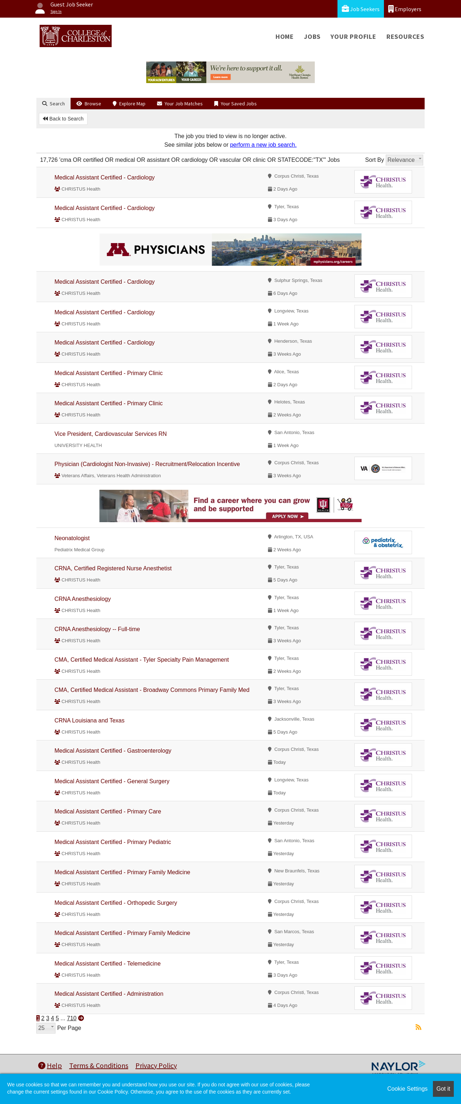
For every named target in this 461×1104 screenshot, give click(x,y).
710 (72, 1018)
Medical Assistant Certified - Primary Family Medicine (122, 872)
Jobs (312, 36)
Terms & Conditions (98, 1065)
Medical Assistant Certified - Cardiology (104, 177)
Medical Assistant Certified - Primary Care (107, 811)
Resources (405, 36)
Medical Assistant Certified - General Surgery (111, 781)
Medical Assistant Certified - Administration (108, 994)
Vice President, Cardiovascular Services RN (110, 434)
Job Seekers (361, 8)
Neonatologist (72, 538)
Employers (404, 8)
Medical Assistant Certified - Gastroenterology (112, 751)
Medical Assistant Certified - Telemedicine (107, 964)
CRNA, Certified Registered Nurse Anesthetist (112, 568)
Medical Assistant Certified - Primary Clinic (108, 373)
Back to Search (63, 119)
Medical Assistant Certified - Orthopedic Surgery (115, 903)
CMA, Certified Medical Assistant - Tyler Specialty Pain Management (141, 660)
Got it (443, 1089)
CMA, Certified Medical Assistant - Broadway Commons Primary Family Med (151, 690)
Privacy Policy (156, 1065)
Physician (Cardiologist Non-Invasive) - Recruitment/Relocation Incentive (147, 464)
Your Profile (353, 36)
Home (285, 36)
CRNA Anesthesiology (82, 599)
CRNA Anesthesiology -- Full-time (97, 629)
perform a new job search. (263, 145)
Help (50, 1065)
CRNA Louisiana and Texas (89, 720)
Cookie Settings (407, 1089)
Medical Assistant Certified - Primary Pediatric (112, 842)
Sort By (374, 160)
